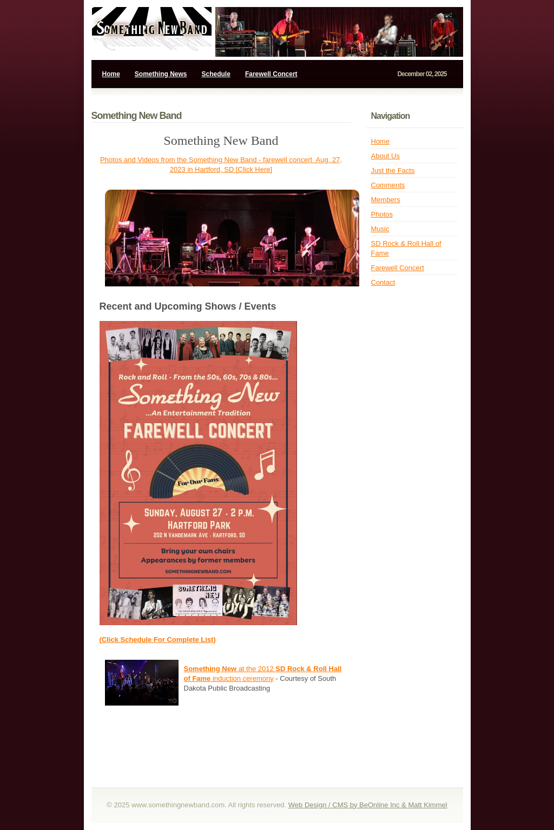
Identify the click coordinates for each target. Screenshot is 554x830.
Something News (161, 74)
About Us (385, 156)
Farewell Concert (271, 74)
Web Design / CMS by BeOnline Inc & (348, 805)
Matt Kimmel (427, 805)
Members (385, 200)
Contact (383, 282)
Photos (382, 214)
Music (380, 229)
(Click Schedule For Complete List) (158, 639)
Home (111, 74)
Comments (388, 185)
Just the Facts (393, 170)
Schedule (216, 74)
